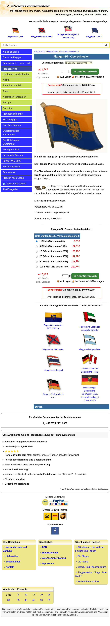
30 (8, 600)
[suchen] (106, 45)
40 (26, 600)
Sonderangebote (11, 166)
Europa (7, 102)
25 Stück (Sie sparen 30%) (54, 256)
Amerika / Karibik (12, 85)
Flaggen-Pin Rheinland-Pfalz (53, 394)
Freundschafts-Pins (13, 114)
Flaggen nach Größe (13, 178)
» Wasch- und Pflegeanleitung (90, 567)
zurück (39, 407)
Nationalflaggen (11, 52)
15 (33, 594)
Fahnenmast (9, 172)
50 (41, 600)
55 (49, 600)
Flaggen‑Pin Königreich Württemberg (68, 34)
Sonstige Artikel (11, 149)
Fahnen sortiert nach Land (16, 63)
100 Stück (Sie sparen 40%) (54, 266)
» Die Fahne (81, 561)
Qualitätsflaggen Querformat (11, 142)
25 (49, 594)
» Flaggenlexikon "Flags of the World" (91, 574)
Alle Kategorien (10, 189)
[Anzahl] (65, 71)
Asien (6, 91)
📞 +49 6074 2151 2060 (55, 423)
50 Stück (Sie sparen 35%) (54, 261)
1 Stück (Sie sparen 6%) (52, 241)
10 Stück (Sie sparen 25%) (54, 251)
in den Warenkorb (85, 71)
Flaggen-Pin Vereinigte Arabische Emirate (89, 326)
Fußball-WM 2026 (12, 161)
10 (26, 594)
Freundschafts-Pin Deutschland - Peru (89, 368)
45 (33, 600)
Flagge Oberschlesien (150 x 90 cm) (53, 325)
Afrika (6, 80)
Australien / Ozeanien (14, 97)
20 (41, 594)
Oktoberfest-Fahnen (14, 183)
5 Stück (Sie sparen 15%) (53, 246)
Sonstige (8, 108)
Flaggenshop (39, 51)
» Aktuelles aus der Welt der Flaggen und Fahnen (89, 549)
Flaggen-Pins (10, 69)
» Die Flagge (82, 556)
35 (18, 600)
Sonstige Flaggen (12, 125)
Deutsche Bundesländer (16, 74)
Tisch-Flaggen (10, 119)
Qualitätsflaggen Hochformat (11, 133)
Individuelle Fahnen (13, 155)
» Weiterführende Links (87, 581)
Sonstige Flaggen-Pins (69, 51)
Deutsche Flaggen (12, 57)
